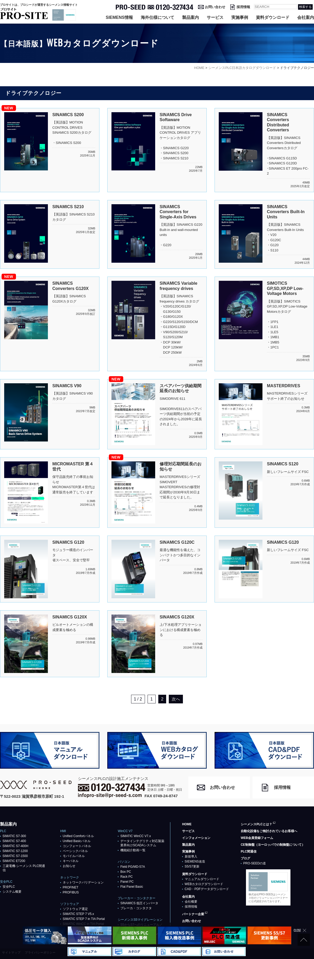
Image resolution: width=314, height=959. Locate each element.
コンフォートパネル (77, 846)
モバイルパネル (74, 856)
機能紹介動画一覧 (132, 850)
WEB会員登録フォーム (257, 838)
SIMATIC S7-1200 (15, 851)
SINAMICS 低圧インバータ (139, 903)
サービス (215, 17)
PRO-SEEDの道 (254, 863)
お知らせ (69, 866)
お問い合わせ (215, 7)
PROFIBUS (71, 892)
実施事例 (239, 17)
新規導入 (191, 856)
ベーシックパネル (75, 851)
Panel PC (127, 881)
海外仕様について (157, 17)
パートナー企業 (193, 914)
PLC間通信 (248, 851)
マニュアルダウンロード (202, 879)
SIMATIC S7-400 (14, 841)
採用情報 (243, 7)
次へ (176, 699)
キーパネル (70, 861)
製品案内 (190, 17)
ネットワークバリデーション (83, 882)
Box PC (125, 872)
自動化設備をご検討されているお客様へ (269, 831)
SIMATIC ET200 (14, 861)
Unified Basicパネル (77, 841)
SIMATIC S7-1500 (15, 856)
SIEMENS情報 (119, 17)
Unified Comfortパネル (78, 836)
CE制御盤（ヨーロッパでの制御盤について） (273, 845)
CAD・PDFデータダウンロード (207, 889)
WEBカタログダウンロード (204, 884)
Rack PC (126, 877)
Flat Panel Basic (131, 886)
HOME (187, 824)
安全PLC (9, 886)
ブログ (245, 858)
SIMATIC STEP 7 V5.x (78, 914)
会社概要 (191, 901)
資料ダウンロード (272, 17)
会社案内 (305, 17)
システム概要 (12, 891)
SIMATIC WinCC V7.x (135, 836)
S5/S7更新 (192, 866)
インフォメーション (196, 838)
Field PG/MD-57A (132, 867)
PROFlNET (70, 887)
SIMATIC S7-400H (15, 846)
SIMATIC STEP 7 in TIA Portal (84, 919)
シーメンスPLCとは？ (256, 824)
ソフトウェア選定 (75, 909)
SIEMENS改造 (195, 861)
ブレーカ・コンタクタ (136, 908)
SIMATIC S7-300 (14, 836)
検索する (305, 7)
